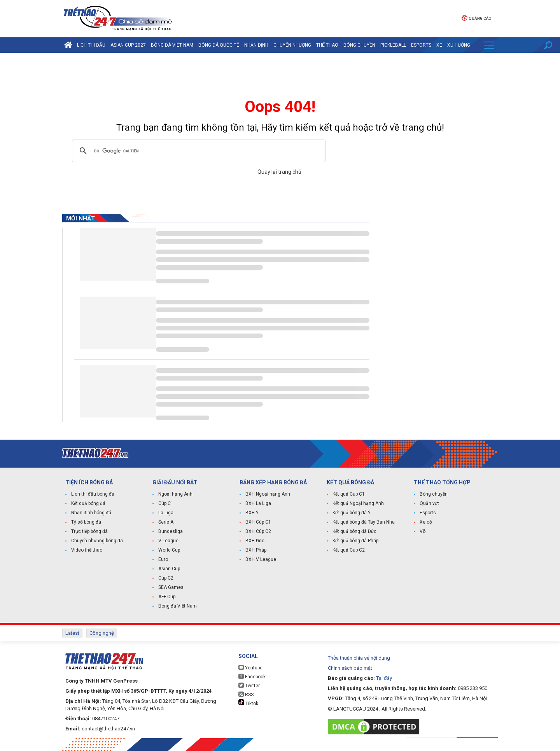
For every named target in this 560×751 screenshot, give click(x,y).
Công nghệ (101, 633)
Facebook (252, 676)
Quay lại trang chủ (280, 172)
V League (168, 540)
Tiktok (248, 702)
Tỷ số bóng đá (86, 522)
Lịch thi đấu (91, 45)
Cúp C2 (165, 578)
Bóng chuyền (359, 45)
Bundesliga (170, 531)
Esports (421, 45)
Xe (439, 45)
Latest (72, 633)
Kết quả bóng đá (88, 503)
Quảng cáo (476, 18)
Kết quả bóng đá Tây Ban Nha (363, 522)
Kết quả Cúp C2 (348, 550)
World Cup (169, 550)
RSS (246, 694)
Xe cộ (426, 522)
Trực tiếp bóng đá (89, 531)
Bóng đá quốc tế (218, 45)
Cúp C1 (165, 503)
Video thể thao (86, 550)
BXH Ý (252, 512)
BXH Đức (254, 540)
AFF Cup (166, 596)
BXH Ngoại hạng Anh (267, 494)
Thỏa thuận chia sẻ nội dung (359, 658)
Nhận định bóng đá (91, 512)
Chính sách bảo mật (350, 668)
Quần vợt (429, 503)
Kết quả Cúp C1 (348, 494)
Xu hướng (458, 45)
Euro (163, 559)
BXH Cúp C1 (258, 522)
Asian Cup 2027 (128, 45)
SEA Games (171, 587)
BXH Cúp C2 (258, 531)
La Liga (165, 512)
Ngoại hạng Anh (175, 494)
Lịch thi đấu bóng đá (92, 494)
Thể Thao (327, 45)
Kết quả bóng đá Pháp (355, 540)
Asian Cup (169, 568)
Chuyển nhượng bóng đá (97, 540)
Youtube (250, 668)
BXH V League (260, 559)
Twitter (249, 685)
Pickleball (393, 45)
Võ (422, 531)
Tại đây (384, 678)
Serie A (165, 522)
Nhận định (256, 45)
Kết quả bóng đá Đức (354, 531)
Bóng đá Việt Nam (172, 45)
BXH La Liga (258, 503)
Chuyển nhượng (292, 45)
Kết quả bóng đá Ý (351, 512)
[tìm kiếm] (197, 150)
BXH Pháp (255, 550)
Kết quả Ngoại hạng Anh (358, 503)
